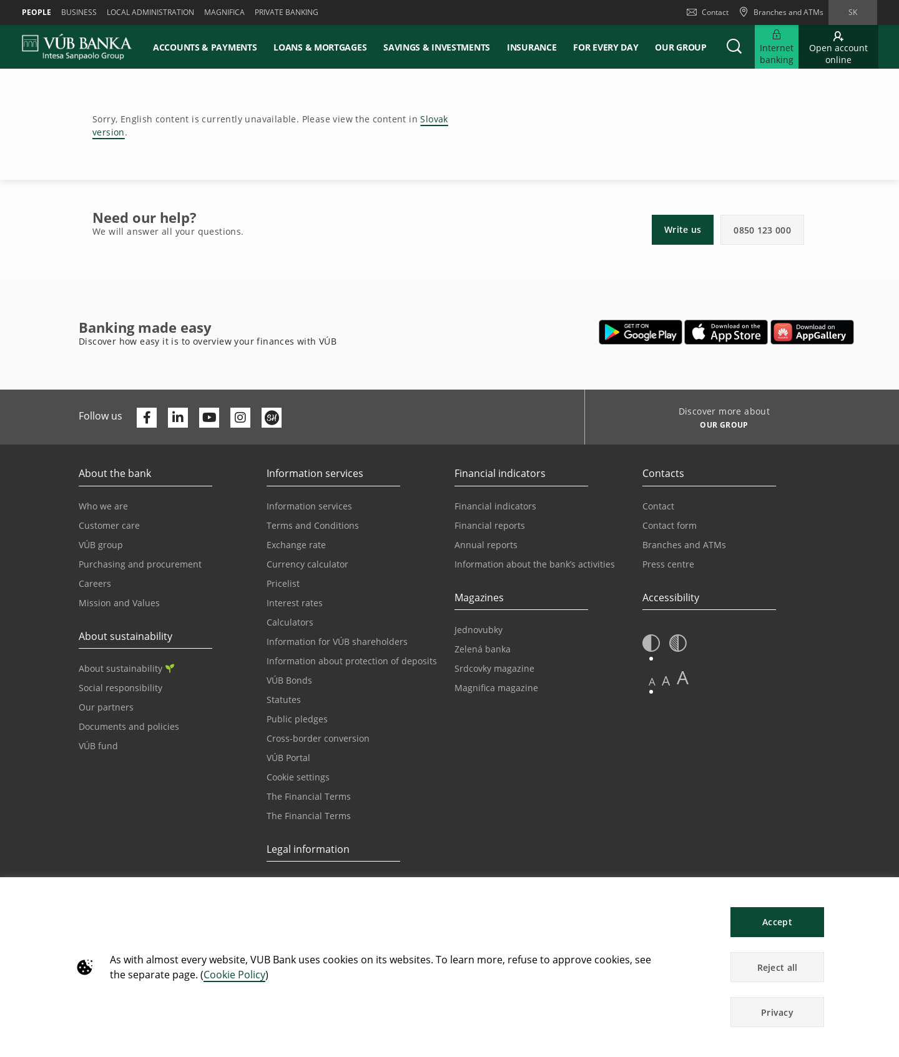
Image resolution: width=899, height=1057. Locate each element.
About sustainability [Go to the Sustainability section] (126, 668)
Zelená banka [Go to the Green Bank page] (482, 649)
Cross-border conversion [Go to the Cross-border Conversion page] (318, 738)
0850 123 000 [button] (762, 230)
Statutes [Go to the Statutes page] (284, 699)
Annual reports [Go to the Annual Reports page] (486, 545)
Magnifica (224, 12)
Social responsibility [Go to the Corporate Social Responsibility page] (120, 688)
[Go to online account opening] (838, 47)
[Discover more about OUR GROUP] (719, 426)
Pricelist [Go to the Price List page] (283, 583)
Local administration (150, 12)
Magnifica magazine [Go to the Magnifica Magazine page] (496, 688)
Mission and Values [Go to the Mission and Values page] (119, 603)
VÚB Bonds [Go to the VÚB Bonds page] (289, 680)
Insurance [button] (531, 47)
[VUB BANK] (77, 47)
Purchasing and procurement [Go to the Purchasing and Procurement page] (140, 564)
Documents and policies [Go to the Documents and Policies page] (129, 726)
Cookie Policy (234, 974)
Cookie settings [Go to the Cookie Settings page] (298, 777)
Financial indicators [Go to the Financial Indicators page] (495, 506)
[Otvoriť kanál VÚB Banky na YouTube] (209, 418)
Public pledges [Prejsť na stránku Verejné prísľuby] (297, 719)
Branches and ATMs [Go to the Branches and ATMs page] (684, 545)
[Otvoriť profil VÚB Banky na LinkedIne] (178, 418)
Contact (708, 12)
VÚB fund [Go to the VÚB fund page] (98, 746)
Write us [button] (682, 229)
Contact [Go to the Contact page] (658, 506)
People (36, 12)
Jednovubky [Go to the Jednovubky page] (478, 630)
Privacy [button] (777, 1012)
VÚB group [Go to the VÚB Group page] (101, 545)
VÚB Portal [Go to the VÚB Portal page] (288, 758)
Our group (680, 47)
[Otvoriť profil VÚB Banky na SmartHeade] (272, 418)
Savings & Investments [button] (436, 47)
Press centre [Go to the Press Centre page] (668, 564)
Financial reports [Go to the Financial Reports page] (489, 525)
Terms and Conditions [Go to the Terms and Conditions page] (313, 525)
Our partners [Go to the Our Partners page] (106, 707)
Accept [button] (777, 922)
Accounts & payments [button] (205, 47)
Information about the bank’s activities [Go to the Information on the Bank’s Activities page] (534, 564)
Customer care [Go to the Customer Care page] (109, 525)
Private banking (286, 12)
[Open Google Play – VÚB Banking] (641, 332)
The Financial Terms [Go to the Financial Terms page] (309, 796)
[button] (734, 47)
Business (79, 12)
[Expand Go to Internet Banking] (776, 47)
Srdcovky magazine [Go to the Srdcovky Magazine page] (494, 668)
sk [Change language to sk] (852, 12)
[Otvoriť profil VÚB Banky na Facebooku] (147, 418)
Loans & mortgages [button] (319, 47)
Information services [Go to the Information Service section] (309, 506)
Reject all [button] (777, 967)
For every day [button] (605, 47)
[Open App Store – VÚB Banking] (726, 332)
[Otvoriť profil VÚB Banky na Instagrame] (240, 418)
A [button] (652, 681)
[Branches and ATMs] (781, 12)
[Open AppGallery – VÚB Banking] (812, 332)
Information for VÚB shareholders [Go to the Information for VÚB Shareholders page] (337, 641)
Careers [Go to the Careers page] (95, 583)
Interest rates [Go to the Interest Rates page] (295, 603)
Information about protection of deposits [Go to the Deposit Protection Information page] (352, 661)
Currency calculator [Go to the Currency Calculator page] (307, 564)
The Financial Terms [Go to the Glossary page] (309, 816)
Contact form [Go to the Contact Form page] (669, 525)
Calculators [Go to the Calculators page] (290, 622)
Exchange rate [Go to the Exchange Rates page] (296, 545)
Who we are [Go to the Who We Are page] (103, 506)
